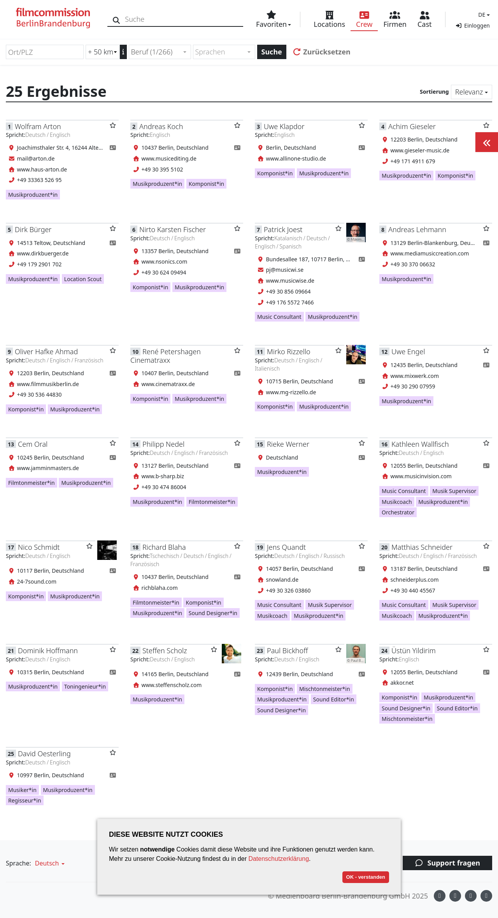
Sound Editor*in (333, 699)
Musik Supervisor (454, 491)
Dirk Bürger (33, 229)
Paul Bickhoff (287, 650)
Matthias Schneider (421, 547)
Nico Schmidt (39, 547)
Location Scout (83, 279)
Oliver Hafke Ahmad (46, 351)
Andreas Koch (161, 126)
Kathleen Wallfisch (420, 444)
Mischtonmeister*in (324, 688)
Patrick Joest (283, 229)
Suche (271, 51)
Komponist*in (206, 183)
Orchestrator (398, 512)
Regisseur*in (24, 800)
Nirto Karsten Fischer (172, 229)
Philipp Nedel (163, 444)
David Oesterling (44, 753)
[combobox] (160, 52)
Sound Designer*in (213, 613)
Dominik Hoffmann (48, 650)
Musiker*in (22, 790)
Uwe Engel (408, 351)
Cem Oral (32, 444)
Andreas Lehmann (417, 229)
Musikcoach (397, 501)
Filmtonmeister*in (31, 482)
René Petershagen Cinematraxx (165, 355)
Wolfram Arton (38, 126)
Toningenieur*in (85, 686)
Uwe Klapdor (284, 126)
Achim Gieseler (412, 126)
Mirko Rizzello (288, 351)
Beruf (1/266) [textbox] (152, 51)
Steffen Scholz (164, 650)
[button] (483, 14)
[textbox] (220, 52)
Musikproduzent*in (33, 194)
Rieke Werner (288, 444)
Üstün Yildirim (413, 650)
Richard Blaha (164, 547)
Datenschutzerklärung (278, 858)
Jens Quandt (286, 547)
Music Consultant (279, 316)
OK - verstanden (365, 877)
